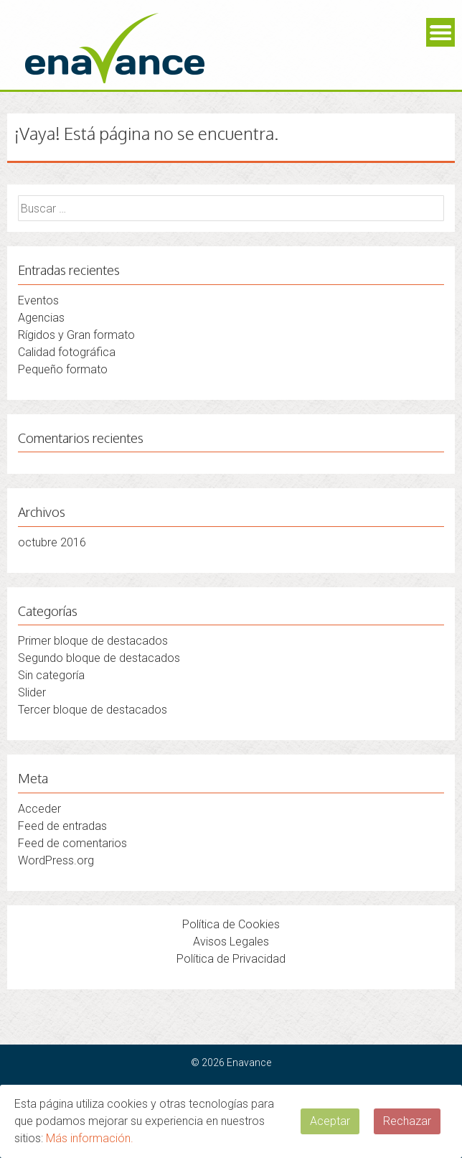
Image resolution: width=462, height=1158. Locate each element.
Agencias (41, 317)
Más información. (89, 1138)
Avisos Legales (231, 941)
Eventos (38, 300)
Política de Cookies (231, 924)
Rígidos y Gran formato (76, 335)
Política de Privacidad (231, 959)
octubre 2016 (52, 542)
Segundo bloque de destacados (99, 658)
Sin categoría (51, 675)
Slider (32, 692)
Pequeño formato (63, 369)
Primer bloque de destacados (93, 641)
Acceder (39, 809)
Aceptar (330, 1121)
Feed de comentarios (72, 843)
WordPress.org (56, 860)
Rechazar (407, 1121)
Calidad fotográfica (67, 352)
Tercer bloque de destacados (92, 709)
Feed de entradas (62, 826)
